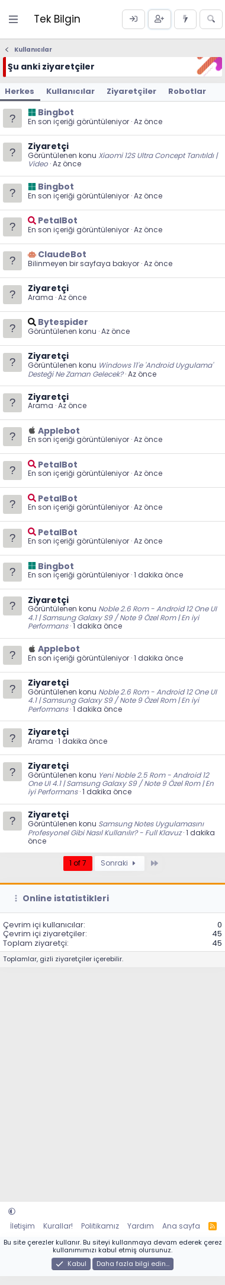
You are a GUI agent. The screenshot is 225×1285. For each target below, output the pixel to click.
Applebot (59, 431)
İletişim (22, 1226)
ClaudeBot (62, 254)
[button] (12, 1211)
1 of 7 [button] (77, 863)
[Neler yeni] (185, 20)
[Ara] (211, 20)
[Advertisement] (111, 1078)
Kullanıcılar (70, 91)
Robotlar (187, 91)
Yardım (140, 1226)
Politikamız (100, 1226)
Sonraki (120, 863)
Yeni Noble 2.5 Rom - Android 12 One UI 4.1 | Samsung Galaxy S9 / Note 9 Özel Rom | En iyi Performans (121, 783)
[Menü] (13, 19)
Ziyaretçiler (131, 91)
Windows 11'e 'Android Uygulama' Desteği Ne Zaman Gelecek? (120, 369)
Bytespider (63, 322)
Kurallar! (58, 1226)
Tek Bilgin (57, 19)
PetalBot (58, 220)
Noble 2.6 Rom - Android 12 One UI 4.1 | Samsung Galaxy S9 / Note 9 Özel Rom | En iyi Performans (122, 617)
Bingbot (56, 112)
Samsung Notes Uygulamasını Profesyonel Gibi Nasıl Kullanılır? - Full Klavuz (116, 828)
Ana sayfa (181, 1226)
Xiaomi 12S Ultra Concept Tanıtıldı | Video (122, 159)
